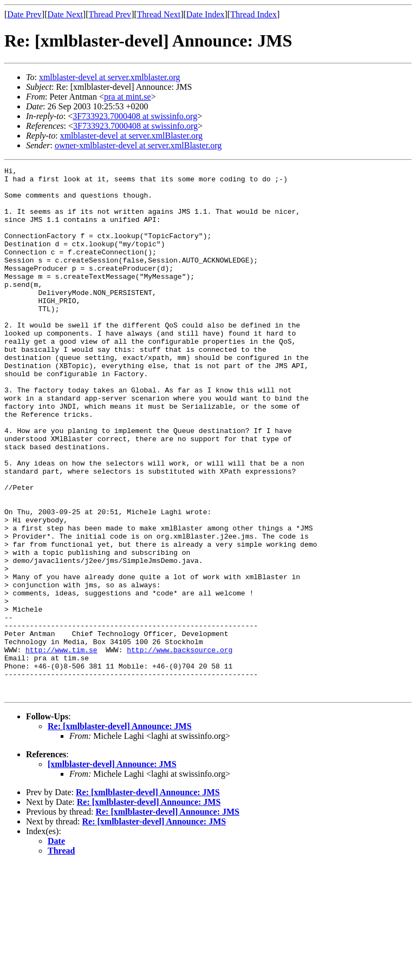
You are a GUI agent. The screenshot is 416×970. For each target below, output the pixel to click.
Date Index (205, 14)
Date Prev (24, 14)
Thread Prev (109, 14)
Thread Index (253, 14)
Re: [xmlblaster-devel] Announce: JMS (120, 831)
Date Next (65, 14)
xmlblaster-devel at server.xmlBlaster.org (131, 135)
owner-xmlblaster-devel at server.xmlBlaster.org (138, 145)
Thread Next (158, 14)
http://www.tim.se (61, 747)
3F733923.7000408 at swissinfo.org (135, 116)
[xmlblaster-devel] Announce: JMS (112, 869)
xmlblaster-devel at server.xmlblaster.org (109, 77)
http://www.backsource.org (179, 747)
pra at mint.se (127, 96)
